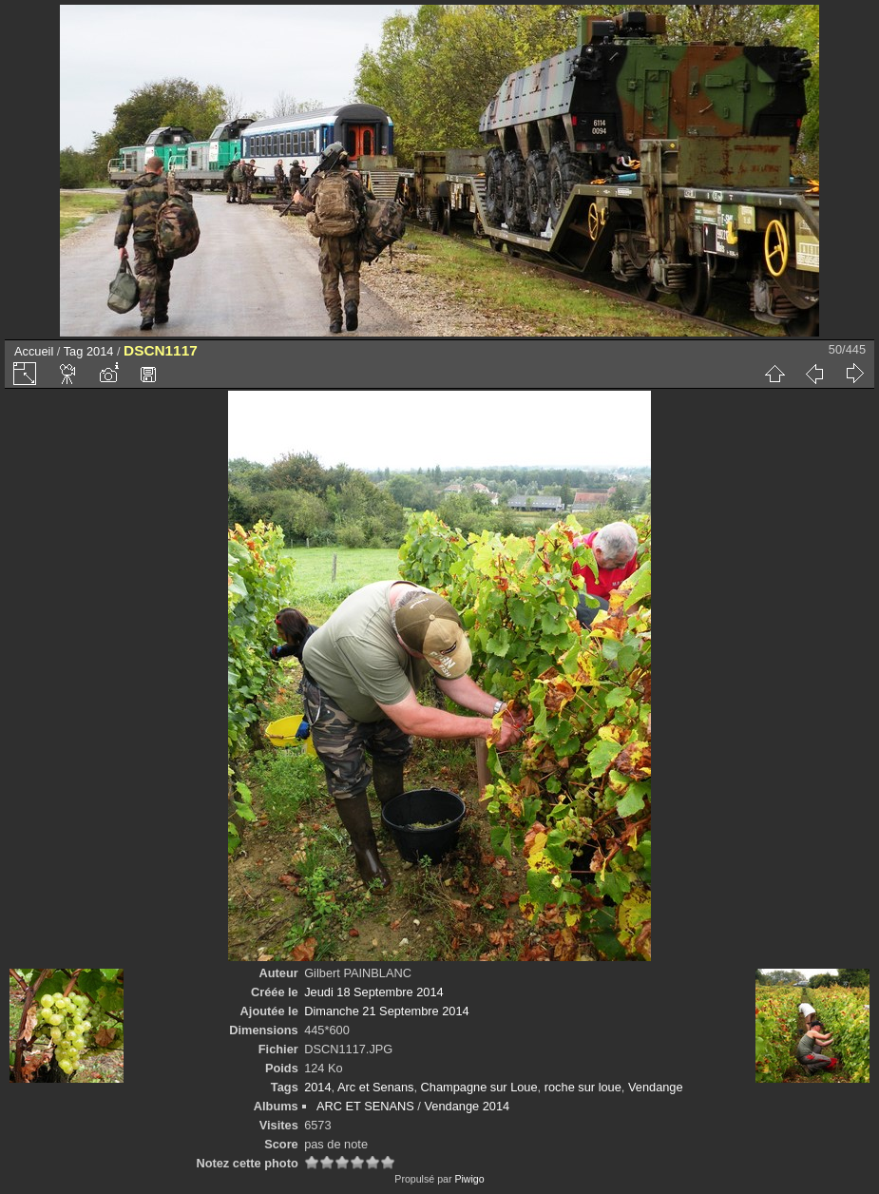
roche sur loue (583, 1087)
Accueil (33, 351)
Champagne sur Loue (479, 1087)
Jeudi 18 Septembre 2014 (374, 992)
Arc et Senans (375, 1087)
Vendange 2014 (466, 1106)
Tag (74, 351)
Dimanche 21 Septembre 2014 (386, 1011)
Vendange (655, 1087)
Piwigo (469, 1178)
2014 (99, 351)
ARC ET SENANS (365, 1106)
